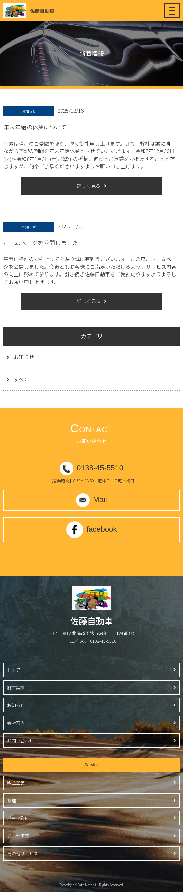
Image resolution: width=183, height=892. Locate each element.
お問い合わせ (20, 740)
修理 (11, 800)
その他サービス (22, 853)
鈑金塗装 (16, 782)
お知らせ (24, 356)
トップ (13, 669)
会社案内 (16, 723)
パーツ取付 (18, 818)
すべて (21, 379)
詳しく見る (88, 185)
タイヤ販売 (18, 835)
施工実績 (16, 687)
